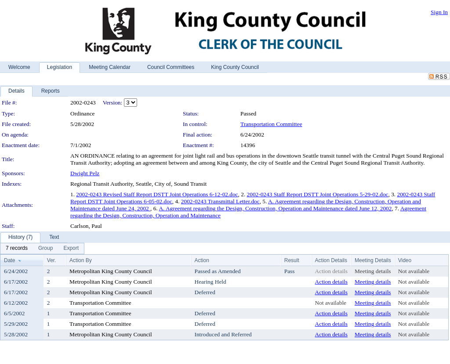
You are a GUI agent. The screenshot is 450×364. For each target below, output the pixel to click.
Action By (80, 260)
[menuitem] (16, 248)
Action (202, 260)
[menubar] (42, 248)
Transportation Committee (271, 124)
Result (291, 260)
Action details (331, 271)
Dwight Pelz (84, 173)
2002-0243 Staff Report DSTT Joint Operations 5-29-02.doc (317, 194)
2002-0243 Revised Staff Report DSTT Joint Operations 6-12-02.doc (157, 194)
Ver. (51, 260)
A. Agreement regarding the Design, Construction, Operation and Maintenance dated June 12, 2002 (275, 208)
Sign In (439, 12)
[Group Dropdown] (45, 248)
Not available (413, 271)
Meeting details (373, 271)
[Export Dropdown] (71, 248)
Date (9, 260)
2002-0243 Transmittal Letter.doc (220, 201)
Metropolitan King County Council (110, 271)
